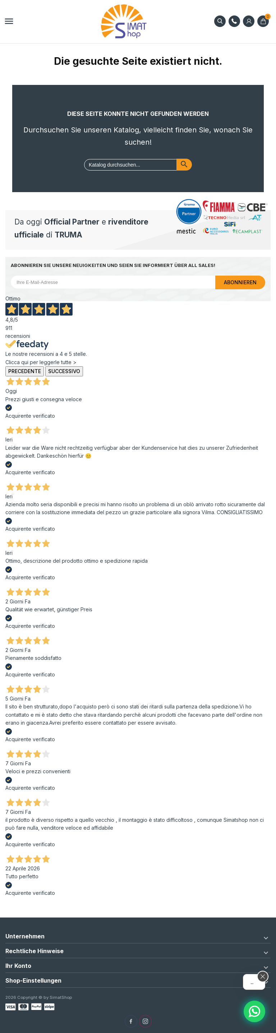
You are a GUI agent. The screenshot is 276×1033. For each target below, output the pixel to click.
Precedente (24, 371)
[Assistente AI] (254, 1011)
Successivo (64, 371)
